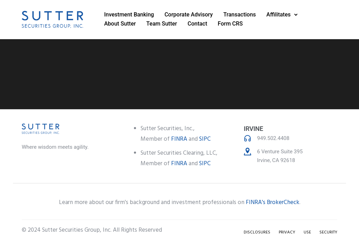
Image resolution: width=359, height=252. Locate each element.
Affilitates (278, 14)
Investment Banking (129, 14)
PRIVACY (287, 232)
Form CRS (230, 23)
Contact (197, 23)
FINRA (179, 139)
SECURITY (328, 232)
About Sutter (120, 23)
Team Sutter (161, 23)
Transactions (239, 14)
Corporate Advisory (188, 14)
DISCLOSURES (257, 232)
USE (307, 232)
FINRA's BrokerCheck (272, 202)
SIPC (205, 139)
